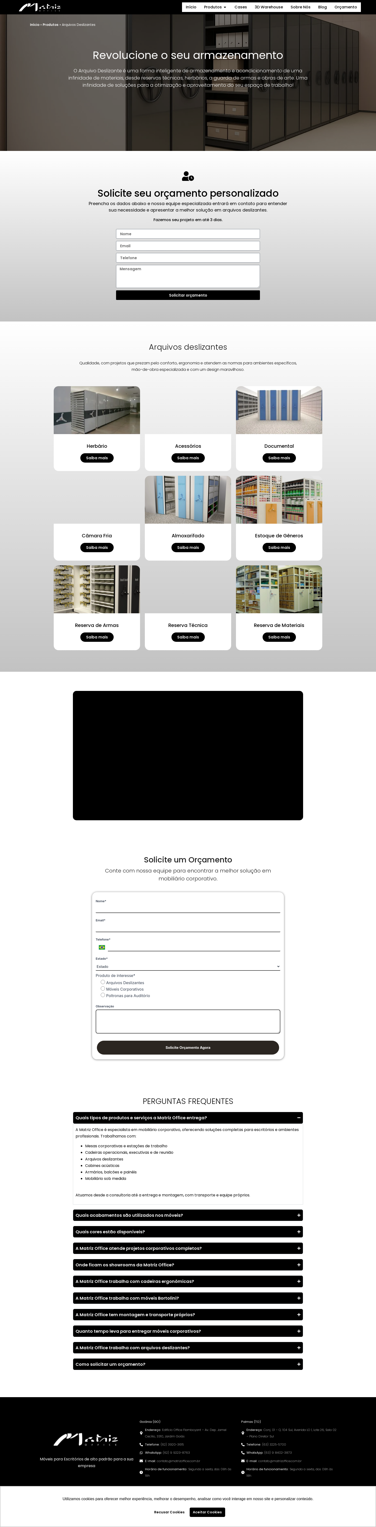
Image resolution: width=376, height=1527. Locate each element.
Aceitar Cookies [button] (207, 1512)
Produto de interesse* (115, 975)
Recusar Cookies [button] (169, 1512)
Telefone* (103, 939)
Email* (101, 920)
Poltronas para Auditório (125, 995)
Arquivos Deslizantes (122, 982)
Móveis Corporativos (122, 989)
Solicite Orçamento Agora (187, 1047)
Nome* (101, 901)
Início (34, 25)
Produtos (51, 25)
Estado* (102, 958)
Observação (105, 1006)
